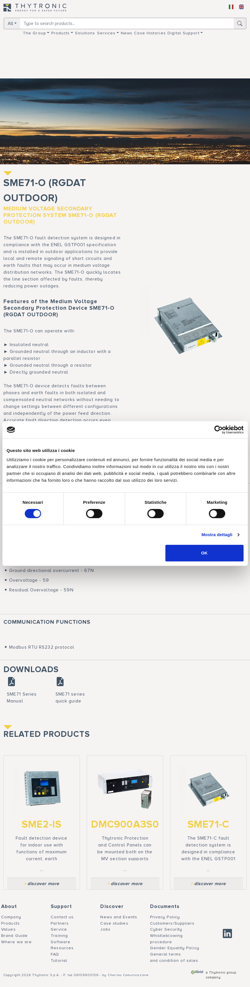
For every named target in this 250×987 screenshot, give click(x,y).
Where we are (16, 941)
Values (8, 929)
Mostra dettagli (216, 534)
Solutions (85, 33)
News (126, 33)
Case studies (114, 923)
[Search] (127, 23)
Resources (62, 947)
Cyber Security (166, 929)
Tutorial (59, 960)
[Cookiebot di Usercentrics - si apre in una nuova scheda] (218, 429)
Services (106, 33)
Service (59, 929)
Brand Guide (14, 935)
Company (11, 917)
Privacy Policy (165, 917)
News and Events (118, 917)
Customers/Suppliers (172, 923)
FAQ (55, 954)
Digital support (184, 33)
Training (59, 935)
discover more (41, 884)
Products (60, 33)
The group (34, 33)
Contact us (62, 917)
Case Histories (150, 33)
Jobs (105, 929)
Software (60, 941)
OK (204, 552)
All (10, 23)
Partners (60, 923)
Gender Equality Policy (174, 947)
